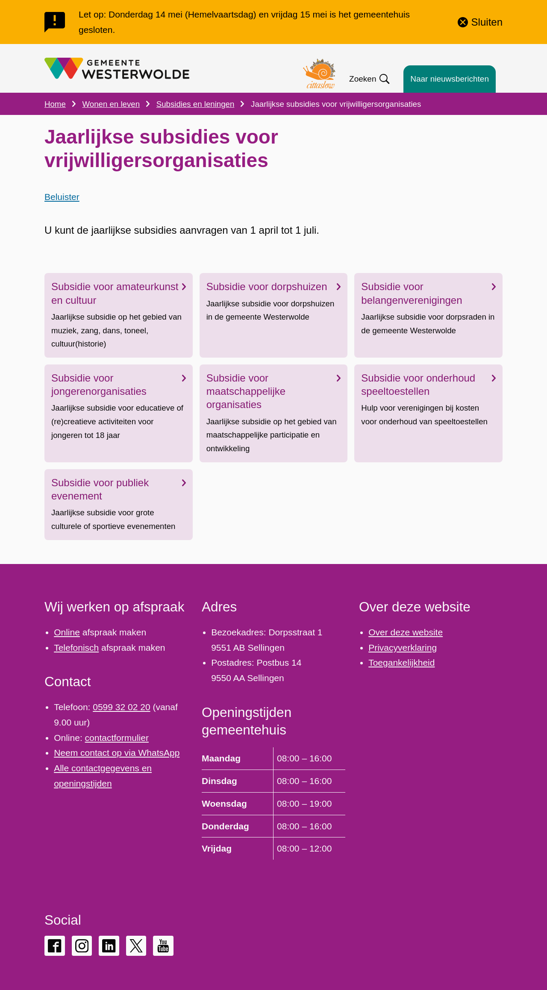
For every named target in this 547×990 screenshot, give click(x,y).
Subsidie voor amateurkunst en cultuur (118, 293)
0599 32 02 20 (121, 707)
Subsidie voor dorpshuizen (273, 287)
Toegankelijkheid (401, 662)
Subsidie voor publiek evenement (118, 489)
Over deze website (405, 632)
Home (55, 104)
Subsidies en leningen (195, 104)
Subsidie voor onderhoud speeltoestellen (428, 384)
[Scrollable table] (273, 803)
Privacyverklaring (402, 647)
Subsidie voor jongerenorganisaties (118, 384)
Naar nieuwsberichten (449, 78)
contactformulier (117, 738)
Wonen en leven (111, 104)
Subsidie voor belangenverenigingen (428, 293)
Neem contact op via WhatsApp (116, 753)
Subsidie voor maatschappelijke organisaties (273, 391)
